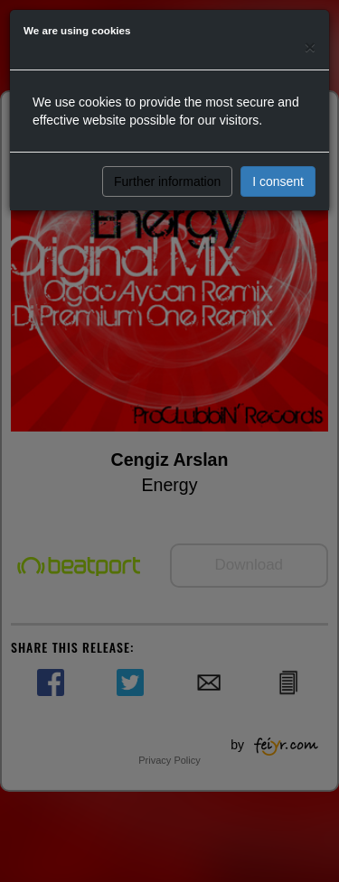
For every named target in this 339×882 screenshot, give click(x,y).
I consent (278, 181)
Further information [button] (167, 181)
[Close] (310, 46)
